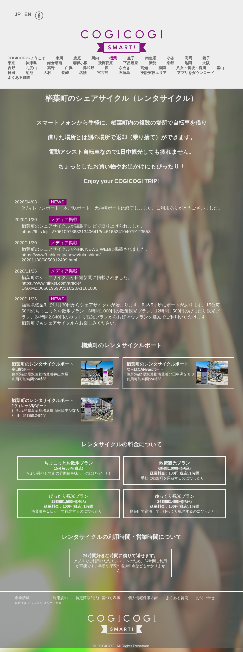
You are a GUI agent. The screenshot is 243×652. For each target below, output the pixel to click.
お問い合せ (205, 598)
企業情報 (22, 598)
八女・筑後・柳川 (191, 68)
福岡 (162, 68)
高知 (144, 68)
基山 (220, 68)
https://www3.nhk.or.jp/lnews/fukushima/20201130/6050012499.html (61, 257)
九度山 (31, 68)
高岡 (188, 58)
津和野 (88, 68)
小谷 (170, 58)
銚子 (206, 58)
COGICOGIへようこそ (26, 58)
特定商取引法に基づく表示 (98, 598)
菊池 (29, 73)
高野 (51, 68)
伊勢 (152, 63)
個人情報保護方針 (143, 598)
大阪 (206, 63)
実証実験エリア (153, 73)
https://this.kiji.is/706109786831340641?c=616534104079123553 (86, 231)
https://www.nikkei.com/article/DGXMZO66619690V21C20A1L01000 (59, 286)
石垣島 (124, 73)
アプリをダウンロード (195, 73)
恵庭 (77, 58)
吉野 (11, 68)
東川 (59, 58)
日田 (11, 73)
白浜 (69, 68)
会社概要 (21, 603)
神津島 (31, 63)
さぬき (124, 68)
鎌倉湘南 (54, 63)
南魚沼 (150, 58)
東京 (11, 63)
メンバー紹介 (52, 603)
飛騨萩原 (105, 63)
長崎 (65, 73)
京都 (170, 63)
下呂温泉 (130, 63)
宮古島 (102, 73)
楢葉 (113, 58)
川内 (95, 58)
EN (27, 14)
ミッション (35, 603)
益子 (131, 58)
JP (18, 14)
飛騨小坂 (80, 63)
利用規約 (60, 598)
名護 (83, 73)
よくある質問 (19, 78)
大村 (47, 73)
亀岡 (188, 63)
